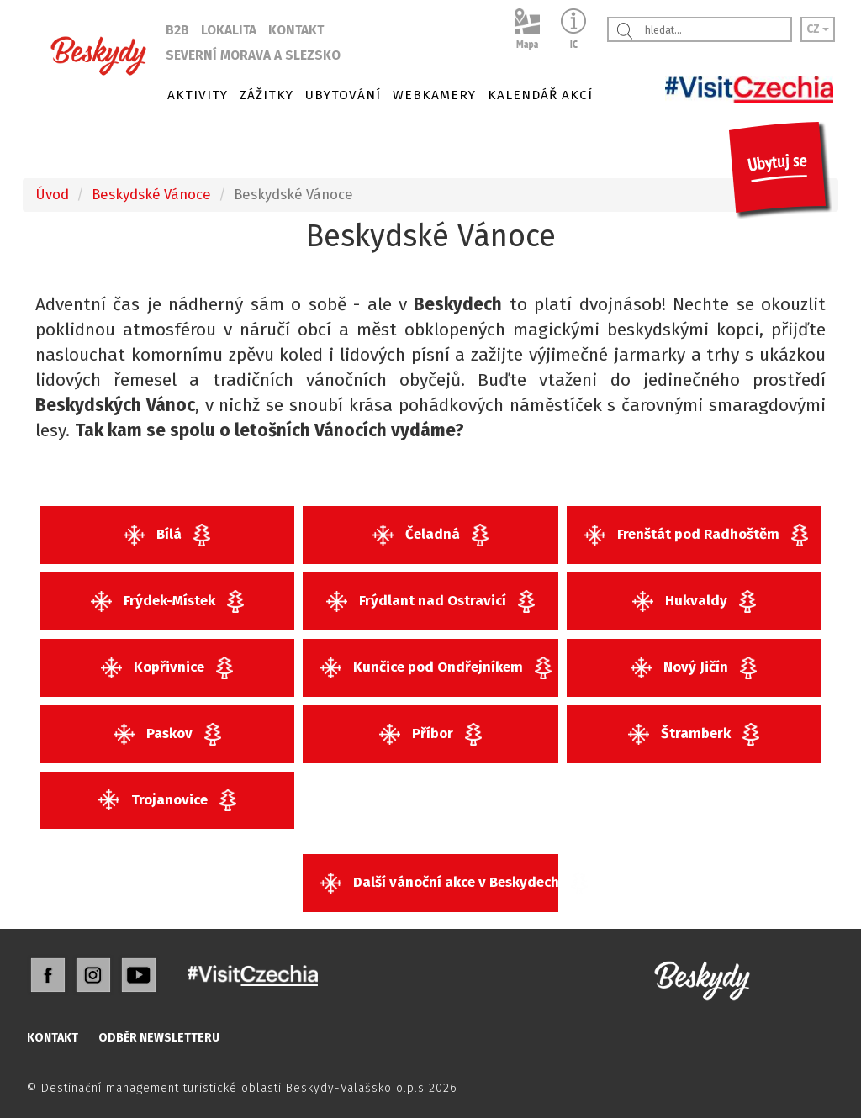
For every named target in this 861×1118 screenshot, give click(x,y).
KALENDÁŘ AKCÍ (540, 95)
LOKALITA (228, 30)
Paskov (167, 734)
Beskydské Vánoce (151, 194)
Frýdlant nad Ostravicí (430, 601)
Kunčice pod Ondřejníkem (436, 668)
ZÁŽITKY (266, 95)
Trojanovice (167, 800)
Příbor (430, 734)
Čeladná (430, 535)
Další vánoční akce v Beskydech (438, 883)
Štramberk (693, 734)
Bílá (167, 535)
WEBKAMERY (434, 95)
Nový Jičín (694, 668)
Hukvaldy (694, 601)
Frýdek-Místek (167, 601)
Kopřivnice (167, 668)
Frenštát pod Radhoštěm (696, 535)
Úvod (52, 194)
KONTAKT (296, 30)
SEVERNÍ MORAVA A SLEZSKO (253, 55)
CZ (817, 29)
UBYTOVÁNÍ (343, 95)
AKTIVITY (197, 95)
